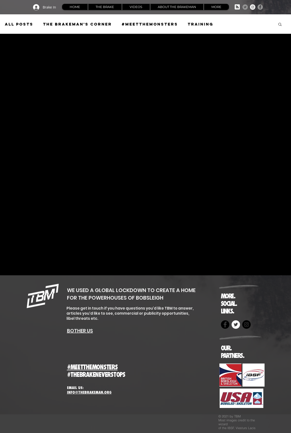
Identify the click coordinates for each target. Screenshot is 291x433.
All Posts (19, 24)
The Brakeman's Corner (77, 24)
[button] (280, 24)
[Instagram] (252, 7)
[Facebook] (260, 7)
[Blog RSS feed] (237, 7)
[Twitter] (245, 7)
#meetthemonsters (150, 24)
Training (200, 24)
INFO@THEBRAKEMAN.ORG (89, 392)
